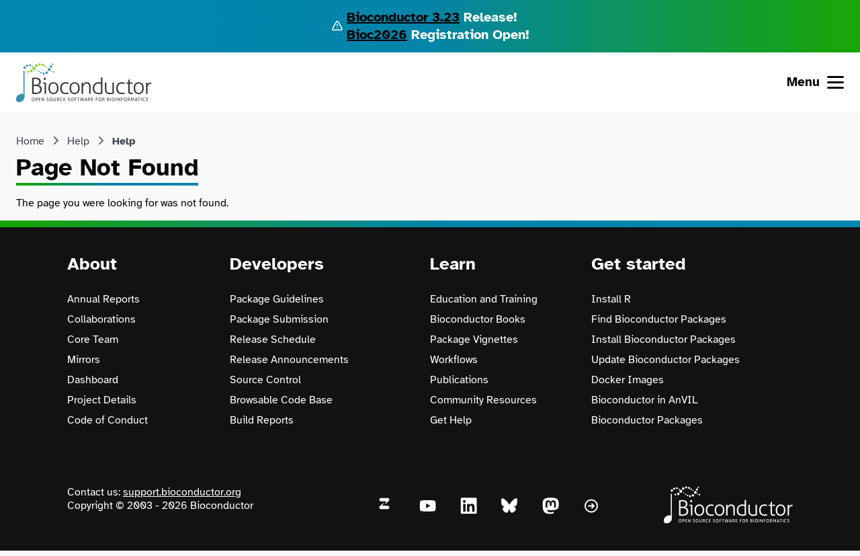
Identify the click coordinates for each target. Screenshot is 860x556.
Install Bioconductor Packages (663, 339)
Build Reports (262, 420)
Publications (459, 380)
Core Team (92, 339)
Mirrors (83, 359)
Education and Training (484, 299)
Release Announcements (289, 359)
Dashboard (92, 380)
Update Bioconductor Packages (665, 359)
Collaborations (101, 319)
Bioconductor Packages (647, 420)
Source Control (265, 380)
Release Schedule (273, 339)
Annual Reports (103, 299)
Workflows (454, 359)
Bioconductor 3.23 (403, 17)
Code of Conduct (107, 420)
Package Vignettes (474, 339)
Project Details (101, 400)
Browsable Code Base (281, 400)
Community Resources (483, 400)
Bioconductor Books (477, 319)
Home (30, 141)
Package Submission (279, 319)
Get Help (451, 420)
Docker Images (627, 380)
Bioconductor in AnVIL (644, 400)
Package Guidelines (277, 299)
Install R (611, 299)
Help (78, 141)
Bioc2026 (377, 34)
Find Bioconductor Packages (658, 319)
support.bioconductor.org (182, 492)
